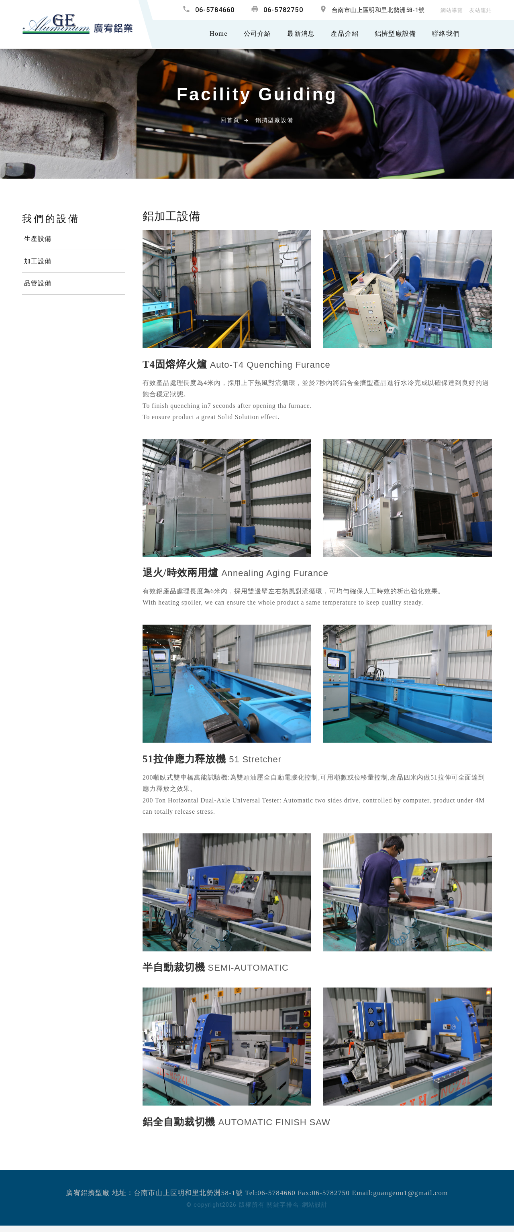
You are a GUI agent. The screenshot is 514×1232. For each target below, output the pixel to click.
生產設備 (37, 239)
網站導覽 (449, 10)
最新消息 (294, 34)
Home (209, 34)
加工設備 (37, 262)
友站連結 (480, 10)
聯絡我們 (445, 34)
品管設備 (37, 284)
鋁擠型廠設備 (392, 34)
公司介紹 (249, 34)
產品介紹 (340, 34)
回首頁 (229, 120)
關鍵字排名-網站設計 (297, 1204)
